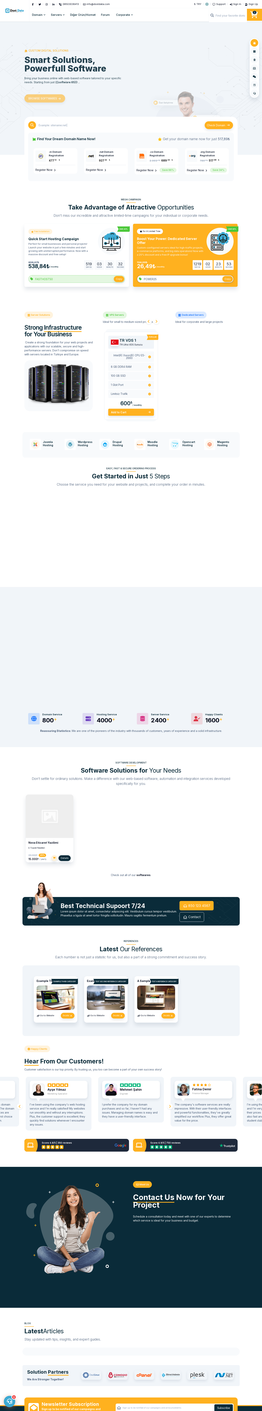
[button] (207, 4)
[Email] (96, 4)
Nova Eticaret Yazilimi (43, 843)
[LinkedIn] (53, 4)
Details (65, 859)
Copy (119, 278)
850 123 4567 (196, 906)
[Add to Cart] (54, 859)
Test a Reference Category (164, 982)
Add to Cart (131, 412)
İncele (67, 1016)
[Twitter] (40, 4)
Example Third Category (64, 982)
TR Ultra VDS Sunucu (131, 345)
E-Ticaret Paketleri (36, 849)
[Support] (219, 4)
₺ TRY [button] (197, 4)
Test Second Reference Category (110, 982)
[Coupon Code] (76, 279)
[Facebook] (33, 4)
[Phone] (69, 4)
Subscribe (223, 1390)
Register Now (46, 170)
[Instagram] (47, 4)
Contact (192, 918)
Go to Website (45, 1016)
